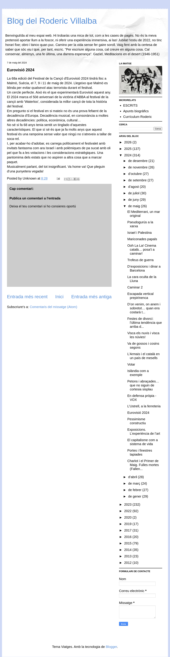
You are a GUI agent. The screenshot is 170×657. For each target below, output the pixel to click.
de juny (134, 199)
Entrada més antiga (91, 296)
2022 (128, 511)
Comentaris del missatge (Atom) (53, 307)
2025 (128, 149)
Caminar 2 (135, 287)
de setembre (138, 180)
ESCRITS (130, 105)
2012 (128, 562)
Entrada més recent (27, 296)
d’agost (134, 186)
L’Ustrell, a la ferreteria (144, 406)
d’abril (133, 477)
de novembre (138, 167)
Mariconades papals (142, 239)
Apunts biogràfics (136, 111)
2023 (128, 504)
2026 (128, 142)
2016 (128, 537)
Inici (59, 296)
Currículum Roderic (137, 117)
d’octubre (135, 174)
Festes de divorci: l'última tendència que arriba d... (144, 322)
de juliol (134, 193)
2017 (128, 530)
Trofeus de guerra (140, 260)
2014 (128, 550)
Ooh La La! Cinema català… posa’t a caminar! (141, 249)
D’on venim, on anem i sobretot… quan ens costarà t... (143, 308)
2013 (128, 556)
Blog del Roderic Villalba (52, 21)
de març (134, 483)
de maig (134, 206)
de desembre (138, 161)
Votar (131, 364)
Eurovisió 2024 (138, 412)
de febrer (135, 490)
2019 (128, 524)
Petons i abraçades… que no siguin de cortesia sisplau (143, 385)
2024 (128, 155)
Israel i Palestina (139, 232)
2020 (128, 517)
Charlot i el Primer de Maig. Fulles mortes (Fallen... (143, 465)
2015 (128, 543)
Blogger (111, 647)
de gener (135, 496)
